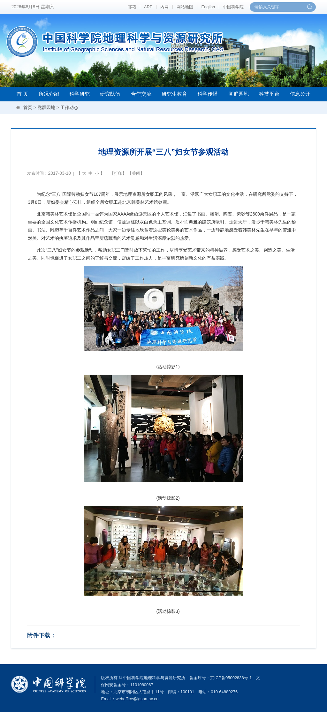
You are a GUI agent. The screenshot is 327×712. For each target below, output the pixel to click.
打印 (118, 173)
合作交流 (141, 94)
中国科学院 (233, 7)
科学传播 (207, 94)
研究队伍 (110, 94)
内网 (164, 7)
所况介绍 (49, 94)
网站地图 (185, 7)
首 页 (22, 94)
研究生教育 (174, 94)
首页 (27, 107)
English (208, 7)
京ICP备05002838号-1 (231, 677)
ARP (148, 7)
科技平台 (269, 94)
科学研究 (79, 94)
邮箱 (132, 7)
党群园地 (238, 94)
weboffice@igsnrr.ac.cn (137, 698)
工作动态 (69, 107)
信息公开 (300, 94)
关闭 (136, 173)
